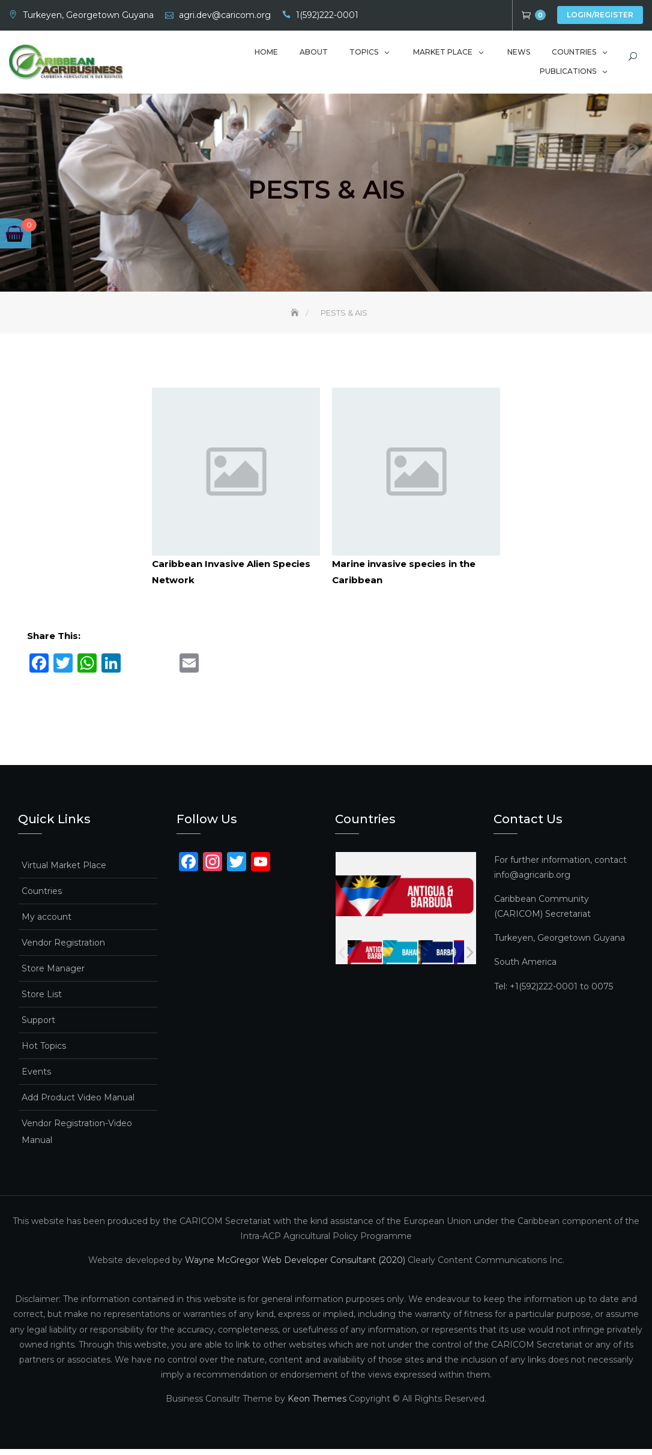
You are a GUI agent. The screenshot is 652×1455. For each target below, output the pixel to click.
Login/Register (600, 14)
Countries (574, 51)
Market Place (442, 51)
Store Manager (53, 974)
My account (46, 922)
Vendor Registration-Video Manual (77, 1137)
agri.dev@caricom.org (225, 15)
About (314, 51)
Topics (363, 51)
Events (36, 1077)
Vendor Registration (63, 948)
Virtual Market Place (64, 871)
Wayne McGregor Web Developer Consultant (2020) (295, 1266)
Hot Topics (44, 1051)
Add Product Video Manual (78, 1103)
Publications (568, 71)
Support (38, 1026)
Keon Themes (317, 1405)
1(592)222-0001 (327, 15)
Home (266, 51)
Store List (42, 1000)
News (518, 51)
